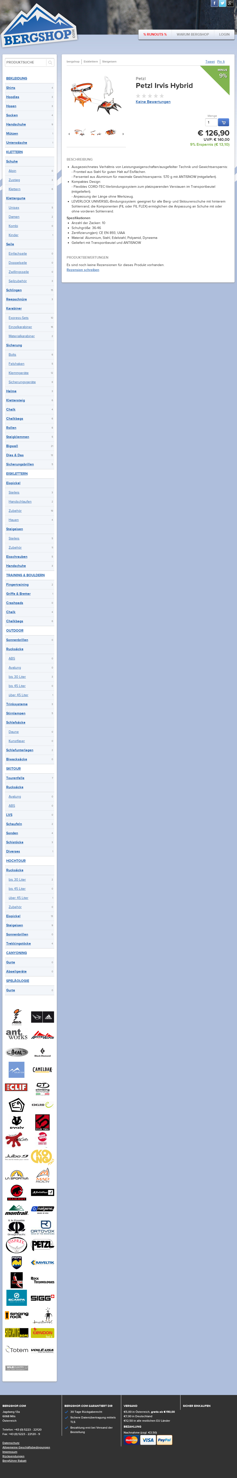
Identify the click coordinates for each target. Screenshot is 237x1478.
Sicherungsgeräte (22, 382)
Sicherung (14, 345)
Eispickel (13, 483)
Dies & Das (15, 455)
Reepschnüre (16, 299)
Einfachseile (18, 254)
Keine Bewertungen (153, 102)
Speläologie (17, 981)
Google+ (231, 3)
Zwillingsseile (19, 272)
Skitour (13, 769)
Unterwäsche (16, 143)
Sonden (12, 833)
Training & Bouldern (25, 575)
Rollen (11, 428)
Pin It (221, 62)
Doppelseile (18, 263)
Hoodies (12, 97)
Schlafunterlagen (19, 750)
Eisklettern (17, 474)
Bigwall (12, 446)
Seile (10, 244)
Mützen (12, 133)
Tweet (210, 62)
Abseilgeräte (16, 971)
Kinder (14, 235)
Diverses (13, 851)
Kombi (13, 226)
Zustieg (14, 180)
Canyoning (16, 953)
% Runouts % (155, 34)
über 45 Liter (18, 695)
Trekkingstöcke (18, 943)
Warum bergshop (193, 34)
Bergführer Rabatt (14, 1461)
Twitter (223, 3)
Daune (14, 732)
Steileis (14, 493)
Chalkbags (14, 418)
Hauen (14, 520)
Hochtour (16, 861)
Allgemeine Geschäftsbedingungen (26, 1447)
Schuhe (12, 161)
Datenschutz (11, 1443)
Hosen (11, 106)
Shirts (10, 88)
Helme (11, 391)
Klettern (14, 152)
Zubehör (15, 511)
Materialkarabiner (22, 336)
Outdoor (14, 630)
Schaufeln (14, 824)
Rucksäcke (14, 649)
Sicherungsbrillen (20, 464)
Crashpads (14, 603)
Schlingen (14, 290)
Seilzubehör (18, 281)
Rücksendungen (13, 1456)
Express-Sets (19, 318)
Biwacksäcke (16, 759)
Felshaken (16, 364)
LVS (9, 815)
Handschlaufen (20, 502)
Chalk (11, 409)
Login (224, 34)
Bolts (12, 355)
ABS (12, 659)
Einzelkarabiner (20, 327)
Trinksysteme (17, 704)
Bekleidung (16, 78)
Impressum (9, 1452)
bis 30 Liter (17, 677)
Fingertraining (17, 585)
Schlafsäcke (15, 722)
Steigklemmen (17, 437)
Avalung (15, 668)
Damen (14, 217)
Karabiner (14, 308)
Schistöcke (14, 842)
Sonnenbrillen (17, 640)
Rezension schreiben (83, 270)
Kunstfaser (17, 741)
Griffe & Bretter (18, 594)
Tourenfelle (15, 778)
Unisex (14, 208)
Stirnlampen (15, 713)
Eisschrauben (16, 557)
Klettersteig (15, 400)
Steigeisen (14, 529)
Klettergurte (15, 198)
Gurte (10, 962)
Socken (12, 115)
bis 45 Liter (17, 686)
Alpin (12, 171)
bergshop (73, 61)
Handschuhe (16, 124)
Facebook (215, 3)
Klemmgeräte (19, 373)
